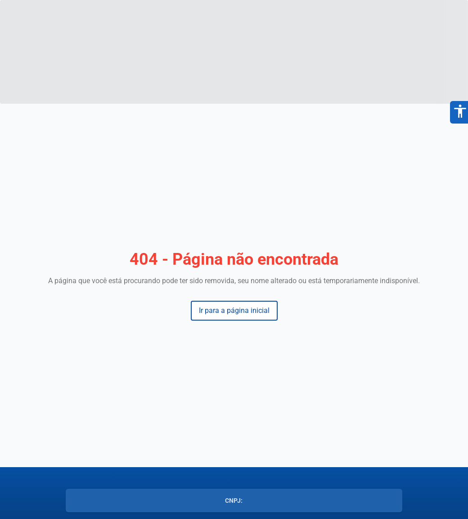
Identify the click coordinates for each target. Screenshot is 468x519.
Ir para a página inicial (234, 310)
